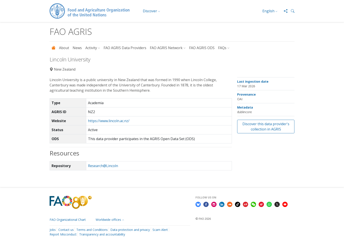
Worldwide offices (108, 220)
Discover (150, 11)
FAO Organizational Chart (68, 220)
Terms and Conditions (92, 230)
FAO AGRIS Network (166, 47)
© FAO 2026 (203, 219)
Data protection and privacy (130, 230)
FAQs (222, 47)
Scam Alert (160, 230)
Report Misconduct (63, 234)
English (268, 11)
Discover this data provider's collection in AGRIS (265, 126)
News (77, 47)
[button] (290, 11)
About (64, 47)
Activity (91, 47)
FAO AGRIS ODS (202, 47)
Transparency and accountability (102, 234)
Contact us (66, 230)
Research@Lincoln (103, 165)
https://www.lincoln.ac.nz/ (108, 120)
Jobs (53, 230)
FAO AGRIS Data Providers (125, 47)
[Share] (283, 11)
